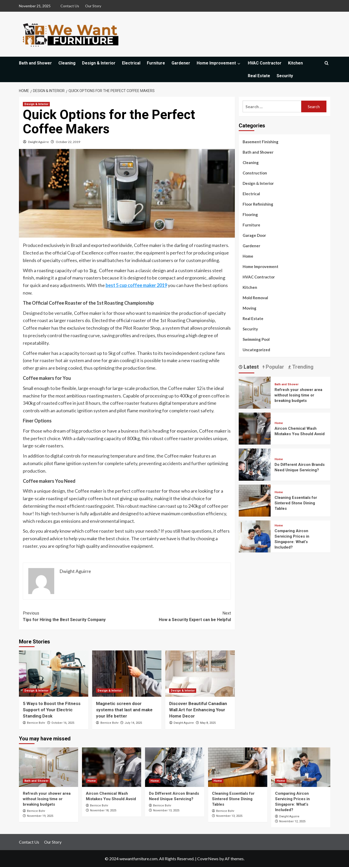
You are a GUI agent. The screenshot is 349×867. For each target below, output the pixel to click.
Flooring (250, 214)
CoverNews (207, 858)
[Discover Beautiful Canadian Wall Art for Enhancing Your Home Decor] (200, 673)
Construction (255, 173)
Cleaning (67, 63)
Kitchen (295, 63)
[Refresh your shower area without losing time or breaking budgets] (255, 391)
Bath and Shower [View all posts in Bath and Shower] (286, 384)
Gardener (181, 63)
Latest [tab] (250, 367)
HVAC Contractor (265, 63)
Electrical (131, 63)
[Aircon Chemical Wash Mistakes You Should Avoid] (255, 428)
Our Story (93, 6)
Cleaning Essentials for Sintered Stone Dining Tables (296, 503)
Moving (249, 308)
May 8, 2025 (208, 723)
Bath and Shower (35, 63)
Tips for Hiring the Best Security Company (75, 616)
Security (285, 75)
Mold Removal (255, 297)
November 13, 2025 (166, 810)
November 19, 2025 (40, 816)
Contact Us (69, 6)
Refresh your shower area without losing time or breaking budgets (298, 395)
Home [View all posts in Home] (279, 423)
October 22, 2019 (68, 142)
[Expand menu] (238, 63)
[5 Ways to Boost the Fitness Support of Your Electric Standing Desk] (53, 673)
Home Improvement (219, 63)
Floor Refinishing (258, 204)
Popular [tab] (274, 367)
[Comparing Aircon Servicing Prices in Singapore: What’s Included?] (255, 535)
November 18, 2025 (103, 810)
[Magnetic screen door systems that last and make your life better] (126, 673)
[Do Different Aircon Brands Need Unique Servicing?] (255, 463)
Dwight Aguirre (38, 142)
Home (248, 256)
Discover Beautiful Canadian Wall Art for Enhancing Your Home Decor (198, 710)
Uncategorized (256, 349)
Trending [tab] (302, 367)
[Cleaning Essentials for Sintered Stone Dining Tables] (255, 499)
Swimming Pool (256, 339)
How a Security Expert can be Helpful (179, 616)
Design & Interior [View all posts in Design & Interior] (36, 104)
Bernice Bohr (36, 723)
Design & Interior (98, 63)
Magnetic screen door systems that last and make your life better (124, 710)
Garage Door (254, 235)
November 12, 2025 (292, 821)
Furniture (156, 63)
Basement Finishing (260, 141)
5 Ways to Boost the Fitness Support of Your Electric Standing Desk (51, 710)
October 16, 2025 (62, 723)
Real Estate (259, 75)
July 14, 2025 (133, 723)
